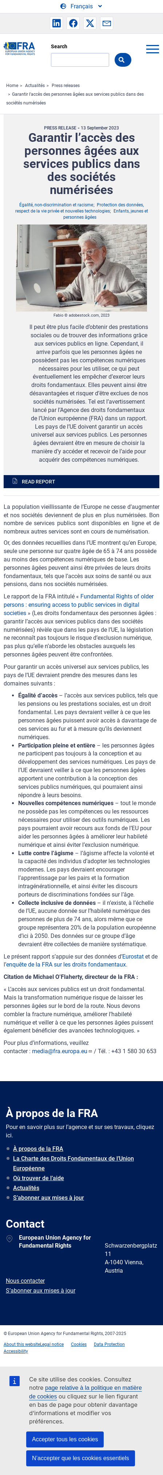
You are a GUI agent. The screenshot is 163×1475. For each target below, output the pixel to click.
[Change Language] (81, 6)
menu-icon (152, 49)
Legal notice (52, 1344)
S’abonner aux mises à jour (48, 1197)
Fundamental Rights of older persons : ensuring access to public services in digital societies (79, 605)
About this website (22, 1344)
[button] (56, 23)
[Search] (80, 60)
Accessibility (16, 1351)
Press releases (66, 85)
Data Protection (109, 1344)
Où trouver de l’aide (38, 1178)
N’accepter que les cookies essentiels (80, 1458)
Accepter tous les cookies (65, 1439)
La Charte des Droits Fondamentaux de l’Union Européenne (73, 1163)
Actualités (35, 85)
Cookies (79, 1344)
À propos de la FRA (38, 1148)
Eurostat (133, 956)
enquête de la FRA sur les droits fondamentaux (66, 964)
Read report (38, 482)
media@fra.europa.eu (62, 1051)
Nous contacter (25, 1280)
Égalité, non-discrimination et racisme (56, 204)
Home (12, 85)
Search (59, 46)
